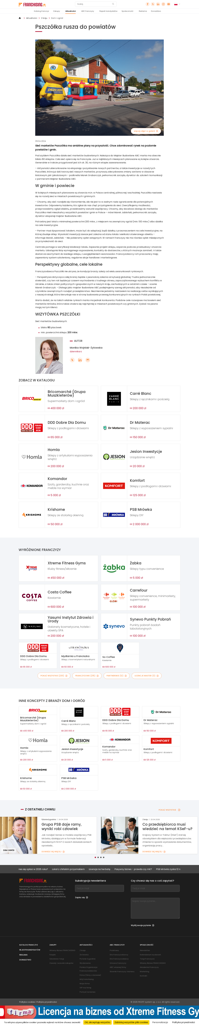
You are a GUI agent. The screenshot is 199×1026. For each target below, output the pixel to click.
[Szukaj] (94, 4)
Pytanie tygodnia (87, 959)
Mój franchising (87, 979)
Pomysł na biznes (87, 992)
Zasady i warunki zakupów (61, 963)
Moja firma (85, 983)
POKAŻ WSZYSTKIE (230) (53, 675)
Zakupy (56, 11)
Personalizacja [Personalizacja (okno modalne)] (160, 1022)
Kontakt (143, 975)
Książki (52, 954)
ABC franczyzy (87, 11)
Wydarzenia (85, 963)
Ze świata (84, 954)
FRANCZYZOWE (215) (87, 675)
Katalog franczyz (41, 11)
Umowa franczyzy (118, 963)
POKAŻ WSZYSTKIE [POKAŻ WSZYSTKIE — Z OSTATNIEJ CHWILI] (169, 810)
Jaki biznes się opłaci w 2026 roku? (36, 869)
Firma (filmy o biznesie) (90, 975)
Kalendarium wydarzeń (150, 954)
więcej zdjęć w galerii (146, 131)
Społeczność (127, 11)
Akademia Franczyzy (149, 967)
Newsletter (145, 950)
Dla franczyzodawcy (119, 959)
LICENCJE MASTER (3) (147, 675)
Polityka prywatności (47, 1002)
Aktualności (70, 11)
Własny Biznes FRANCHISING (62, 950)
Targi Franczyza (147, 959)
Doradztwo (156, 11)
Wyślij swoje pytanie (142, 925)
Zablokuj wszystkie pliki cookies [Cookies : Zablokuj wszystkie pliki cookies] (131, 1022)
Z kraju (44, 18)
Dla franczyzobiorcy (119, 954)
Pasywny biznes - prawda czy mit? (140, 869)
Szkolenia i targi (56, 959)
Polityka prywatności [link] (183, 1022)
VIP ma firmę (85, 987)
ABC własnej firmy (118, 967)
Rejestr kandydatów (108, 11)
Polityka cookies (27, 1002)
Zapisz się (81, 897)
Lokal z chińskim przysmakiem (75, 869)
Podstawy (114, 950)
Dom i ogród (57, 18)
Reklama (143, 11)
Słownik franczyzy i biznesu (122, 971)
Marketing (144, 971)
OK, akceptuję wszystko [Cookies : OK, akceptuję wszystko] (97, 1022)
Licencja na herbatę (107, 869)
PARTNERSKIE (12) (117, 675)
